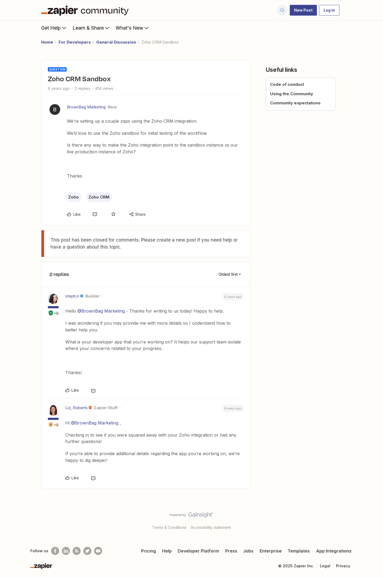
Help (167, 551)
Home (47, 42)
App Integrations (334, 551)
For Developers (75, 42)
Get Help (54, 27)
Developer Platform (198, 551)
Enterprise (271, 551)
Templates (299, 551)
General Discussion (116, 42)
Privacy (343, 566)
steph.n (72, 296)
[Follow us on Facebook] (55, 551)
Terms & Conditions (169, 527)
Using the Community (291, 93)
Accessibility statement (211, 527)
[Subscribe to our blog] (77, 551)
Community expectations (295, 102)
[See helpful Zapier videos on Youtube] (98, 551)
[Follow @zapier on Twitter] (87, 551)
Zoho (73, 197)
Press (231, 551)
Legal (325, 566)
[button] (303, 10)
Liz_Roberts (76, 407)
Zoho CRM (98, 197)
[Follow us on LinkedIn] (66, 551)
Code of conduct (287, 84)
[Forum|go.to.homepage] (86, 10)
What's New (133, 27)
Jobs (248, 551)
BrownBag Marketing (86, 106)
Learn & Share (91, 27)
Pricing (148, 551)
